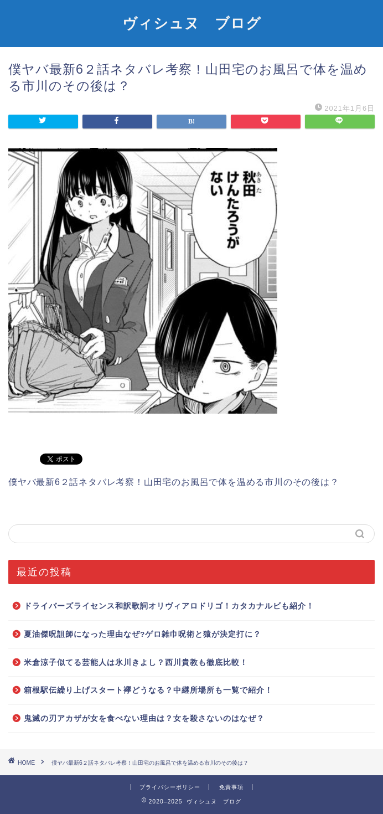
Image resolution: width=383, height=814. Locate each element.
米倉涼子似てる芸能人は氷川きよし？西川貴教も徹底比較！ (136, 662)
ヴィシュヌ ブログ (191, 23)
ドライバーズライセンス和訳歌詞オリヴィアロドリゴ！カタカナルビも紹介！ (169, 606)
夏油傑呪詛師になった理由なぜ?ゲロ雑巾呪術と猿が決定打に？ (142, 634)
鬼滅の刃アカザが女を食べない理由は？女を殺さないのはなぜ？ (144, 718)
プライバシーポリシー (169, 787)
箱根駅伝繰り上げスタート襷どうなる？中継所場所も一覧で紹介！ (148, 690)
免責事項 (231, 787)
